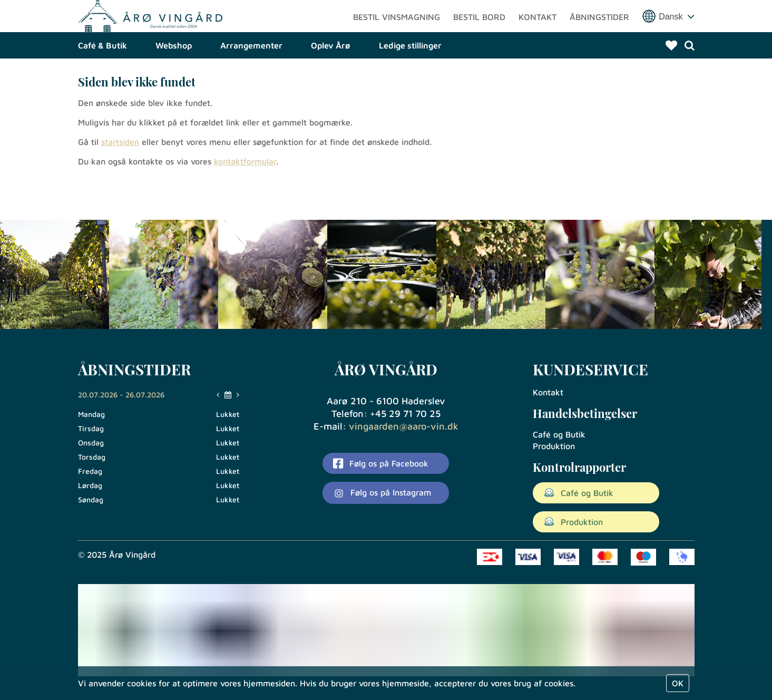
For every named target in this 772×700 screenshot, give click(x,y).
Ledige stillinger (410, 81)
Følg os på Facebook (380, 463)
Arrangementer (251, 81)
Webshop (173, 81)
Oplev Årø (330, 81)
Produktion (554, 446)
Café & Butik (102, 81)
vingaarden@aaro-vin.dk (403, 426)
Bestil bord (479, 34)
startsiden (120, 178)
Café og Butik (559, 434)
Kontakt (537, 34)
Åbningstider (599, 34)
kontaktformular (245, 197)
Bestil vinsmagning (396, 34)
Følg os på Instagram (382, 493)
